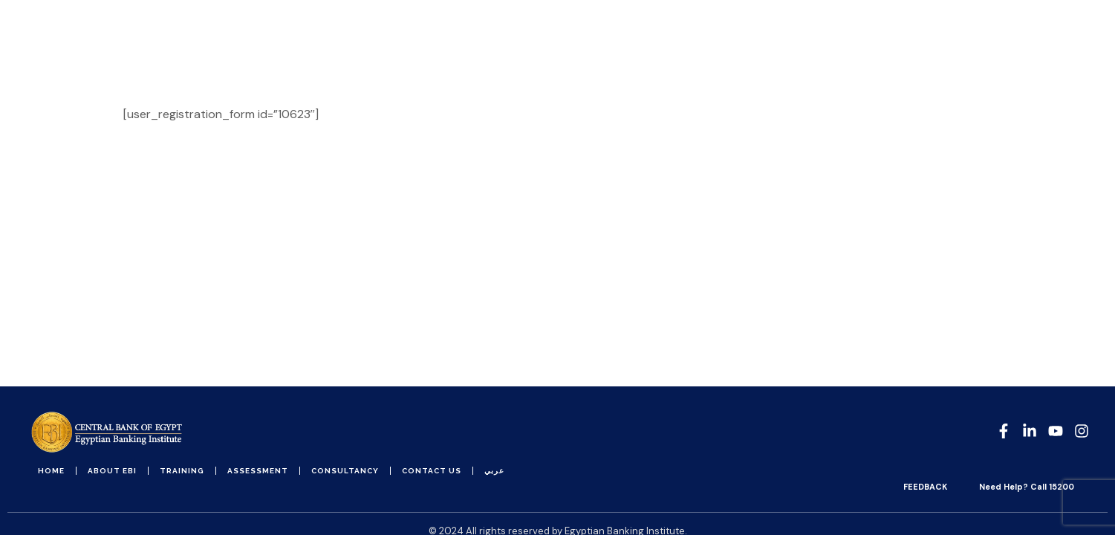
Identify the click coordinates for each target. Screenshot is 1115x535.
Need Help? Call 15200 (1026, 487)
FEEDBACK (925, 487)
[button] (1082, 40)
